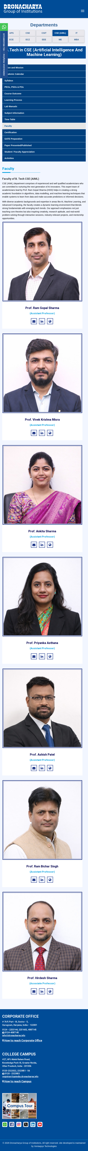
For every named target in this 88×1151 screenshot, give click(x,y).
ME (60, 39)
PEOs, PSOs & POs (14, 87)
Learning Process (13, 100)
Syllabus (8, 80)
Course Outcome (12, 93)
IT (76, 33)
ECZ (28, 39)
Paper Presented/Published (18, 145)
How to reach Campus (16, 1081)
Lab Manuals (10, 106)
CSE (28, 33)
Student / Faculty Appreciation (19, 152)
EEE (44, 39)
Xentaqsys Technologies (45, 1146)
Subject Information (14, 113)
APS (11, 33)
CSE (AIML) (60, 33)
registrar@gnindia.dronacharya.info (20, 1076)
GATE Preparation (13, 139)
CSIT (44, 33)
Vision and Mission (13, 67)
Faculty (8, 126)
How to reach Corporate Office (22, 1040)
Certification (10, 132)
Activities (9, 158)
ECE (11, 39)
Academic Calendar (14, 74)
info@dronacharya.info (13, 1035)
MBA (76, 39)
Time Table (9, 119)
